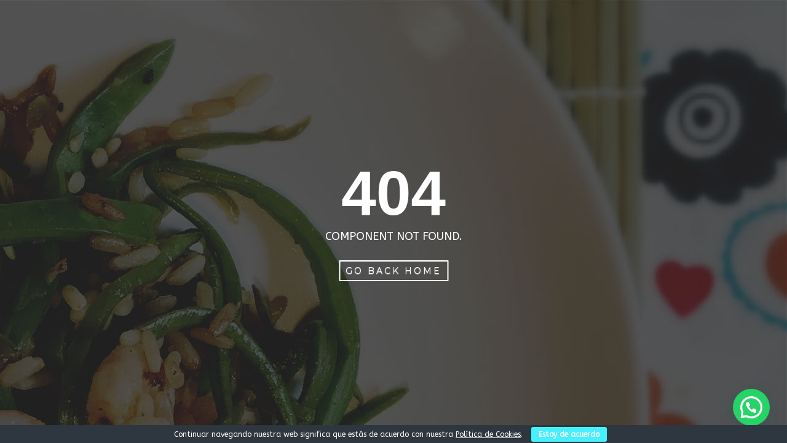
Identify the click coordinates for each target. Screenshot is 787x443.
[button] (751, 407)
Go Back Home (393, 270)
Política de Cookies (488, 434)
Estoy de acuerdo (569, 434)
